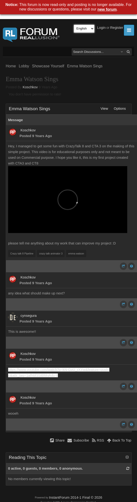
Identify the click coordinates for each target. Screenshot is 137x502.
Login (101, 28)
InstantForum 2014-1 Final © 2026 (75, 497)
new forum (107, 9)
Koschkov (30, 87)
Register (116, 28)
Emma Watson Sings (84, 66)
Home (11, 66)
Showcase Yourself (48, 66)
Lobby (24, 66)
